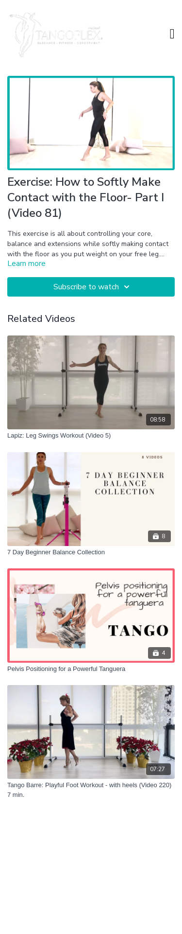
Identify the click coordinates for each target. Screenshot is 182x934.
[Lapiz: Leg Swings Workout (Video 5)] (91, 436)
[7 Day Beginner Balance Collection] (91, 552)
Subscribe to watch (92, 287)
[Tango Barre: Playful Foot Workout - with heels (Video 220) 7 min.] (91, 789)
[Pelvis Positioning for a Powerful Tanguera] (91, 669)
